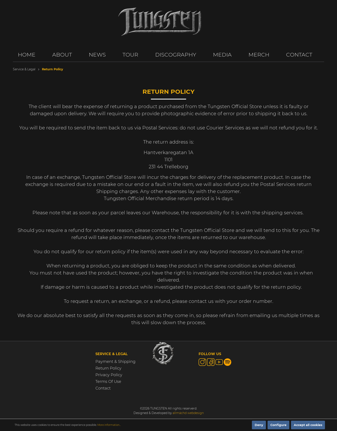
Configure (278, 425)
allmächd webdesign (188, 413)
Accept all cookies (308, 425)
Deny (259, 425)
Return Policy (108, 368)
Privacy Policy (108, 375)
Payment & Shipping (115, 361)
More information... (109, 424)
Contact (103, 388)
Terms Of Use (108, 381)
